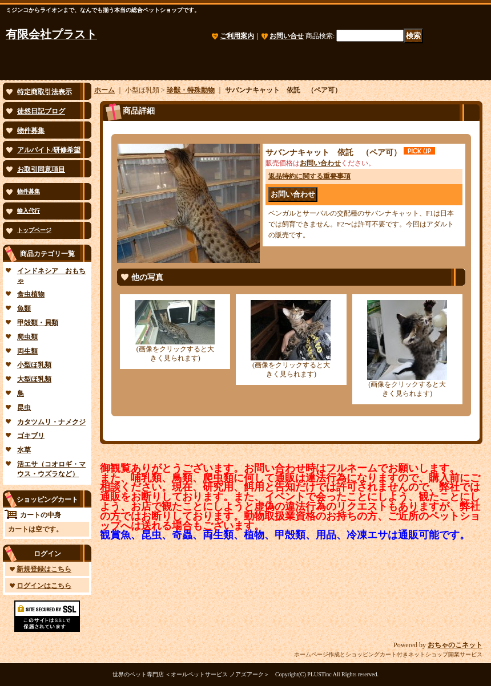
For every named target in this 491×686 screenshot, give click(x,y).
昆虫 (24, 408)
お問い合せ (286, 36)
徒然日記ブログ (41, 111)
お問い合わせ (320, 163)
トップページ (34, 230)
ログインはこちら (44, 586)
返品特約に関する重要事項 (309, 176)
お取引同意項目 (41, 169)
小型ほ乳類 (34, 365)
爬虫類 (27, 337)
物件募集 (31, 131)
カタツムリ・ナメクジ (51, 422)
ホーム (104, 90)
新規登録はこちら (44, 569)
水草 (24, 450)
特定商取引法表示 (44, 92)
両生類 (27, 351)
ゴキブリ (31, 436)
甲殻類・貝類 (37, 323)
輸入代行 (28, 211)
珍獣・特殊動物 (191, 90)
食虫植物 (31, 294)
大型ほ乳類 (34, 379)
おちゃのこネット (455, 645)
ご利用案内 (237, 36)
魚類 (24, 308)
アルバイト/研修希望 (49, 150)
